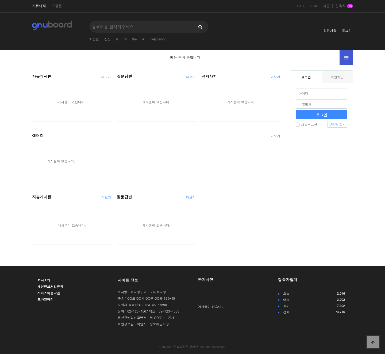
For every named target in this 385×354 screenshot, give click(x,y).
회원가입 (330, 30)
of (125, 39)
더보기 (106, 76)
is (117, 39)
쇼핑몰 (57, 6)
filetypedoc (157, 39)
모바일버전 (45, 299)
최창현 (94, 39)
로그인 (347, 30)
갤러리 (38, 135)
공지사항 (209, 76)
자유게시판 (41, 76)
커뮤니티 (39, 6)
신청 (107, 39)
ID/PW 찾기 (337, 124)
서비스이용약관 (48, 293)
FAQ (300, 6)
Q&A (313, 6)
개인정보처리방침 (50, 286)
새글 (326, 6)
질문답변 (124, 76)
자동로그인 (306, 124)
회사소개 (43, 280)
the (134, 39)
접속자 (344, 6)
